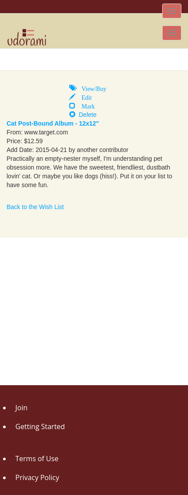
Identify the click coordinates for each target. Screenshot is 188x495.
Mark (85, 105)
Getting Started (40, 426)
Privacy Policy (37, 477)
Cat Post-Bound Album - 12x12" (53, 123)
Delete (82, 114)
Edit (83, 97)
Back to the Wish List (35, 206)
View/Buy (90, 88)
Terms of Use (36, 458)
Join (21, 407)
